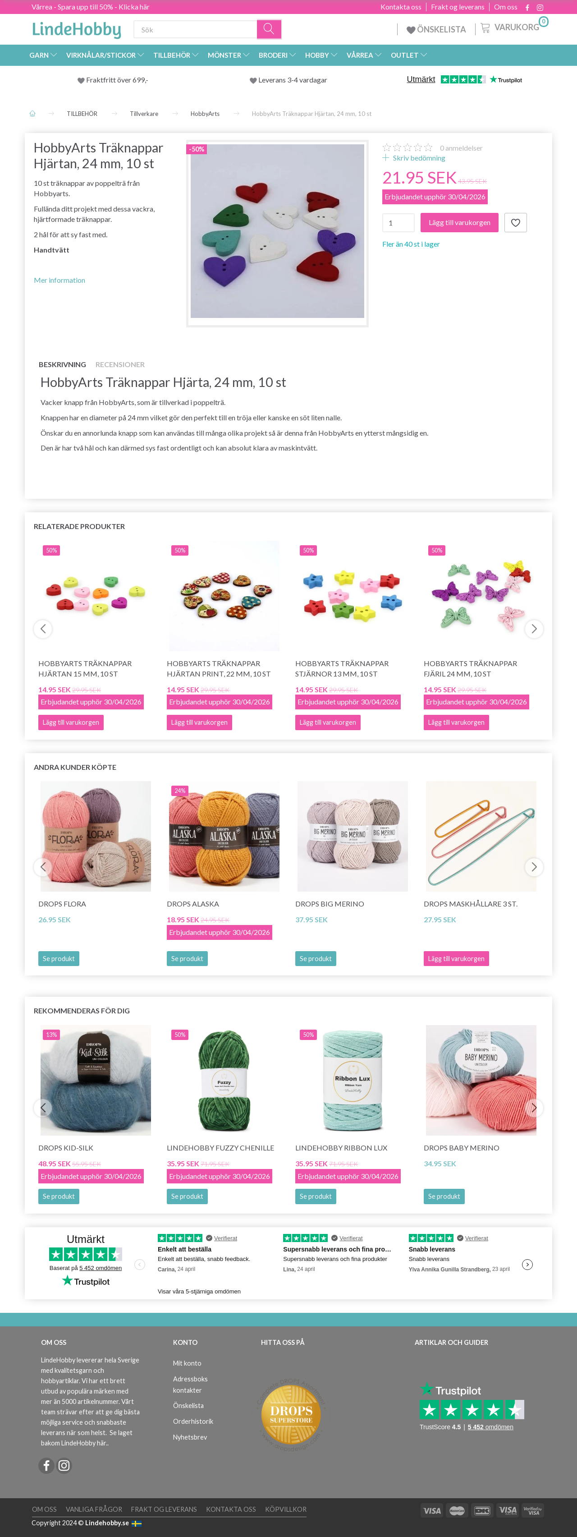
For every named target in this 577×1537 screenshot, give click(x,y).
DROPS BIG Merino (329, 903)
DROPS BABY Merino (461, 1147)
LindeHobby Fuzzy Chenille (220, 1147)
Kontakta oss (400, 7)
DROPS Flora (62, 903)
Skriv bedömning (418, 157)
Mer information (59, 280)
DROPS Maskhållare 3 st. (470, 903)
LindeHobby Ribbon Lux (341, 1147)
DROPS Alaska (193, 903)
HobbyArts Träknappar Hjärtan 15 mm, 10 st (85, 668)
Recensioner (120, 364)
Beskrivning (62, 364)
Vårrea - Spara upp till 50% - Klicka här (91, 6)
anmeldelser (461, 147)
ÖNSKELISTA (436, 29)
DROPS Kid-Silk (65, 1147)
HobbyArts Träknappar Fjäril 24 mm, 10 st (470, 668)
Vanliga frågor (94, 1509)
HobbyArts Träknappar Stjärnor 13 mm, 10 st (342, 668)
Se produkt (59, 958)
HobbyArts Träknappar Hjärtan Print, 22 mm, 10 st (219, 668)
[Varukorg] (514, 26)
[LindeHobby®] (76, 27)
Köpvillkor (286, 1509)
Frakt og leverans (458, 7)
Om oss (505, 7)
